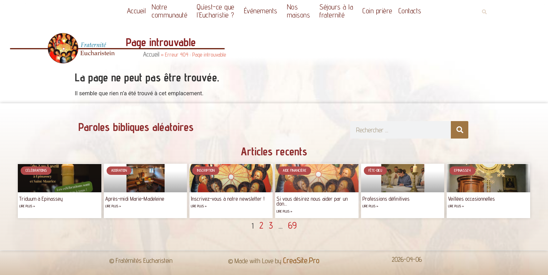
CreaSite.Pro (301, 260)
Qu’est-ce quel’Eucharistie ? (217, 10)
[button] (484, 12)
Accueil (136, 10)
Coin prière (377, 10)
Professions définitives (386, 198)
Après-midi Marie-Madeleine (135, 198)
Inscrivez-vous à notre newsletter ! (228, 198)
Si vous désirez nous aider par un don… (311, 201)
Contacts (409, 10)
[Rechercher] (459, 130)
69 (292, 225)
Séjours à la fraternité (337, 10)
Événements (262, 10)
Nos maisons (300, 10)
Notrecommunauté (171, 10)
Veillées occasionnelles (471, 198)
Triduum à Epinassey (41, 198)
